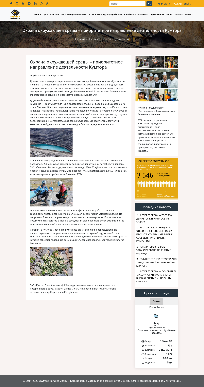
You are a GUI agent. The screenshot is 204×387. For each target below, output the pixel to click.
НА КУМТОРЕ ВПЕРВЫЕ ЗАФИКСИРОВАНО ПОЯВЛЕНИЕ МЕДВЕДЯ (153, 250)
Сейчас (156, 301)
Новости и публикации (115, 39)
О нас (37, 14)
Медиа (188, 14)
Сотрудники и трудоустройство (104, 14)
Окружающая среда (160, 14)
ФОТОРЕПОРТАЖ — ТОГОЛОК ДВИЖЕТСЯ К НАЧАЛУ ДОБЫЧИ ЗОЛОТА (154, 219)
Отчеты (177, 14)
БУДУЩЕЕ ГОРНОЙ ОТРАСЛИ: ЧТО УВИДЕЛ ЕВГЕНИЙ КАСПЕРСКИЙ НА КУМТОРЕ (156, 262)
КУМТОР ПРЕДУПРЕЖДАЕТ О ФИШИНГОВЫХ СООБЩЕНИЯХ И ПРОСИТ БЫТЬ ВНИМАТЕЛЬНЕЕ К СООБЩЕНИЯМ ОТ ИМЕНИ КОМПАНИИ (154, 234)
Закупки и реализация (73, 14)
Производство (50, 14)
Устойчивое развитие (135, 14)
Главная (80, 39)
